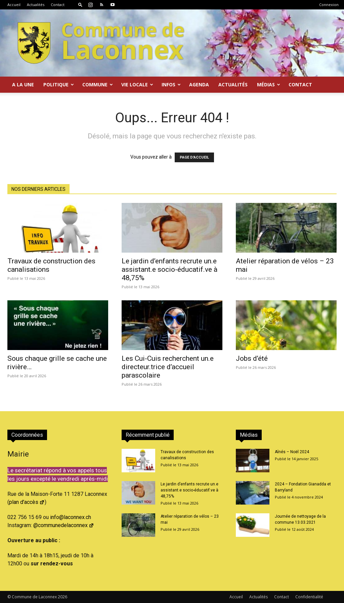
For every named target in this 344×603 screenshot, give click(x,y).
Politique (58, 84)
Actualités (35, 4)
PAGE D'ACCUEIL (194, 157)
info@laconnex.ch (70, 517)
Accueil (13, 4)
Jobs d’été (252, 358)
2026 (62, 597)
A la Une (23, 84)
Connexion (329, 4)
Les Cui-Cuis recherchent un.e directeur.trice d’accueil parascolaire (168, 366)
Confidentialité (309, 597)
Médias (268, 84)
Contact (57, 4)
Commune (97, 84)
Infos (171, 84)
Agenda (199, 84)
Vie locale (137, 84)
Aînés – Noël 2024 (292, 451)
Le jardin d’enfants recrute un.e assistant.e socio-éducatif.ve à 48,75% (169, 269)
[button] (80, 4)
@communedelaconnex (63, 525)
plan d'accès (27, 502)
